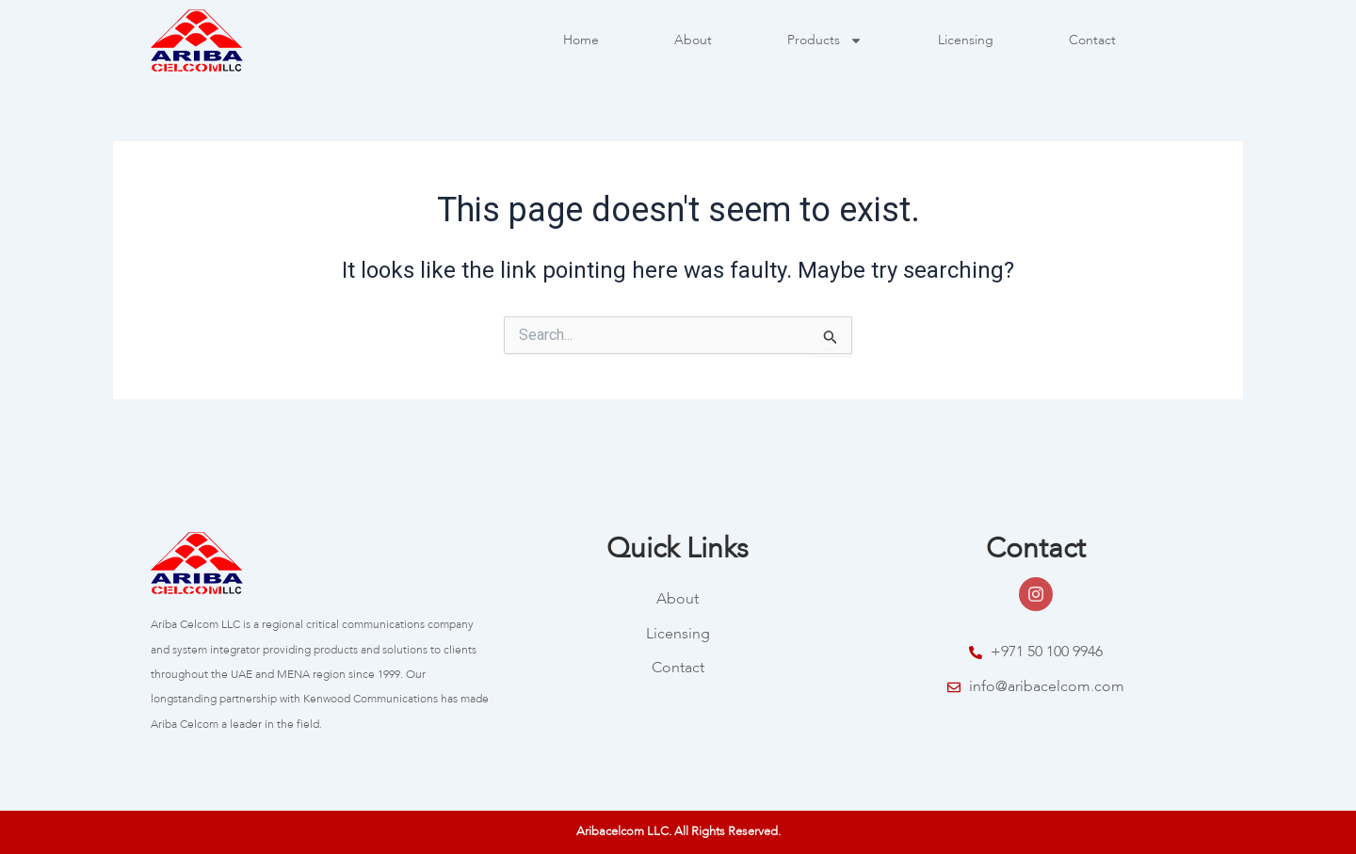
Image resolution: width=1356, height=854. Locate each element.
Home (581, 40)
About (693, 40)
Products (825, 40)
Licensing (965, 40)
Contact (1092, 40)
